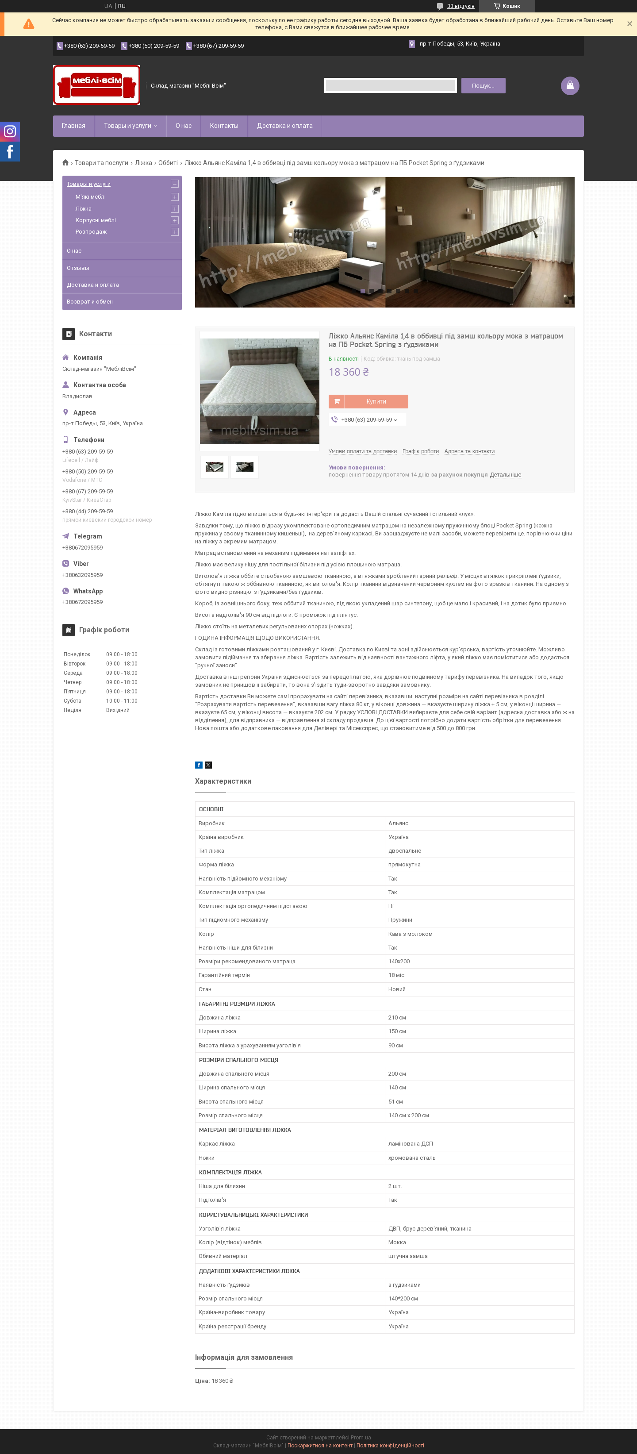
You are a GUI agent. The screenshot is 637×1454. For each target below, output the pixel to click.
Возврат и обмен (90, 301)
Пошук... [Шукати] (483, 85)
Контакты (224, 125)
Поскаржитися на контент (320, 1445)
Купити (376, 401)
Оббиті (168, 162)
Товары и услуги (127, 125)
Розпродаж (91, 231)
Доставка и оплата (285, 125)
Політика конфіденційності (390, 1445)
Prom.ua (361, 1438)
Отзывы (78, 268)
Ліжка (143, 162)
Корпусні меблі (96, 220)
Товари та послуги (101, 162)
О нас (184, 125)
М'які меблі (91, 196)
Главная (73, 125)
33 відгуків (461, 6)
